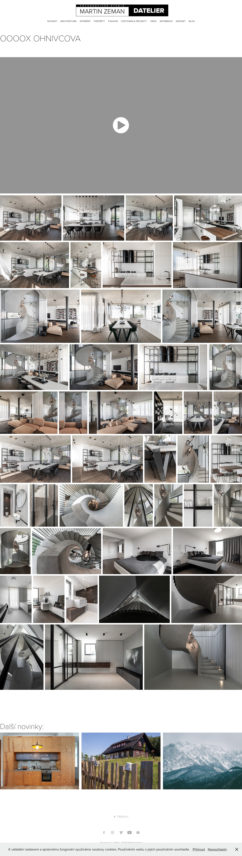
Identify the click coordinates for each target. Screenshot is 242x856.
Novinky (52, 21)
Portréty (99, 21)
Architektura (68, 21)
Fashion (113, 21)
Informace (166, 21)
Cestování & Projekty (134, 21)
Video (153, 21)
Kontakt (181, 21)
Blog (192, 21)
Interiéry (85, 21)
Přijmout (199, 849)
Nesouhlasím (217, 849)
